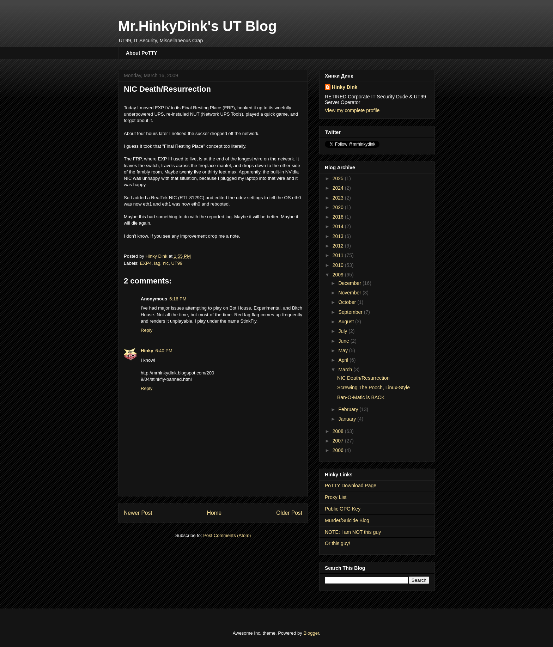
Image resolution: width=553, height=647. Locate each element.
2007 (339, 441)
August (346, 321)
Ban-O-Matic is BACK (361, 397)
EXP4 (146, 263)
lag (157, 263)
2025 (339, 178)
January (347, 419)
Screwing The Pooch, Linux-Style (373, 387)
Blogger (311, 633)
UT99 (176, 263)
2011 (339, 255)
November (350, 292)
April (344, 360)
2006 (339, 450)
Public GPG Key (342, 509)
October (347, 302)
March (345, 369)
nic (166, 263)
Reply (146, 330)
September (351, 312)
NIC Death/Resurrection (363, 378)
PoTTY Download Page (350, 485)
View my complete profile (352, 110)
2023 (339, 198)
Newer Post (138, 513)
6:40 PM (163, 350)
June (344, 341)
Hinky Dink (344, 87)
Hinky (147, 350)
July (343, 331)
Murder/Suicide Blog (347, 520)
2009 (339, 274)
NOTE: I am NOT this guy (353, 532)
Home (214, 513)
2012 (339, 246)
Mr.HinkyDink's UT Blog (197, 26)
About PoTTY (141, 53)
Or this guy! (337, 543)
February (348, 409)
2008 (339, 431)
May (343, 350)
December (350, 283)
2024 (339, 188)
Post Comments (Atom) (227, 535)
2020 (339, 207)
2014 (339, 226)
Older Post (289, 513)
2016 (339, 217)
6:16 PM (177, 298)
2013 (339, 236)
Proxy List (335, 497)
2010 (339, 265)
